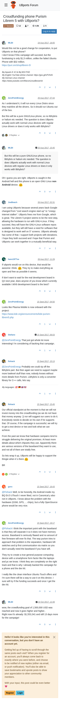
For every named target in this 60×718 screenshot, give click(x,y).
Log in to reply (49, 31)
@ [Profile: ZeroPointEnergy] (11, 340)
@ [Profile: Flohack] (7, 492)
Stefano (11, 335)
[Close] (54, 637)
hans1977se (13, 259)
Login (20, 693)
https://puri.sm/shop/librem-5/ (16, 65)
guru (10, 487)
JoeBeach (12, 202)
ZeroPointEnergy (16, 98)
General (8, 26)
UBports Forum (28, 5)
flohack (11, 361)
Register (10, 693)
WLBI (10, 43)
